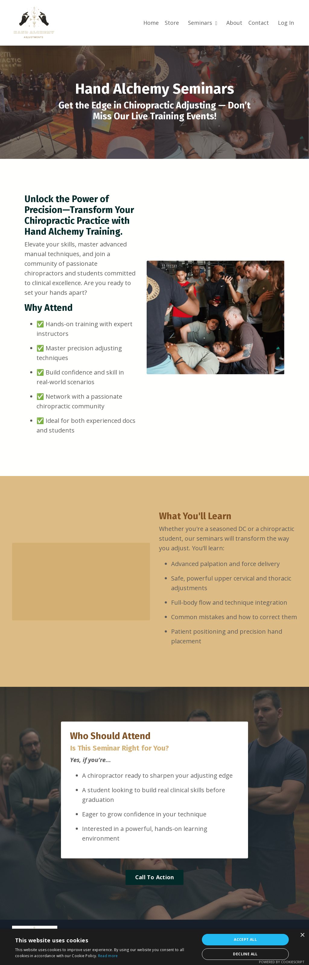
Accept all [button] (245, 939)
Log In (286, 22)
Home (151, 22)
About (234, 22)
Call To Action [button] (154, 877)
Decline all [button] (245, 954)
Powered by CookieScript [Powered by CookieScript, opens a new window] (281, 962)
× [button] (302, 935)
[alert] (154, 947)
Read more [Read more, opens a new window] (108, 955)
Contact (258, 22)
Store (172, 22)
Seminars (202, 22)
